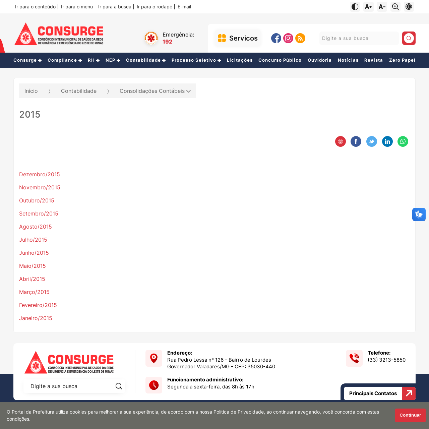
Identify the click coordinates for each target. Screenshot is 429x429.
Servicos (243, 38)
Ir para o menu (77, 6)
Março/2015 (34, 292)
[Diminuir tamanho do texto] (382, 7)
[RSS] (300, 38)
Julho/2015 (33, 239)
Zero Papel (402, 60)
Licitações (240, 60)
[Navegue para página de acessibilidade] (409, 7)
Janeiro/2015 (35, 318)
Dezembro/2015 (39, 174)
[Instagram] (288, 38)
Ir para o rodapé (154, 6)
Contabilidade (79, 90)
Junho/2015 (34, 252)
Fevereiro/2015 (38, 305)
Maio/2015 (32, 265)
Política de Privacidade (238, 412)
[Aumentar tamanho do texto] (368, 7)
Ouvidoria (320, 60)
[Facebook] (276, 38)
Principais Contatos (382, 393)
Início (31, 90)
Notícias (348, 60)
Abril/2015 (32, 278)
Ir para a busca (114, 6)
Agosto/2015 (35, 226)
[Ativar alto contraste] (355, 7)
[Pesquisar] (409, 38)
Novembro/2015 (39, 187)
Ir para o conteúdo (35, 6)
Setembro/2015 (38, 213)
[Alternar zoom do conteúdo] (395, 7)
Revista (373, 60)
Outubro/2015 (36, 200)
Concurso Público (280, 60)
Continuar (410, 415)
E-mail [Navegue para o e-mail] (184, 6)
